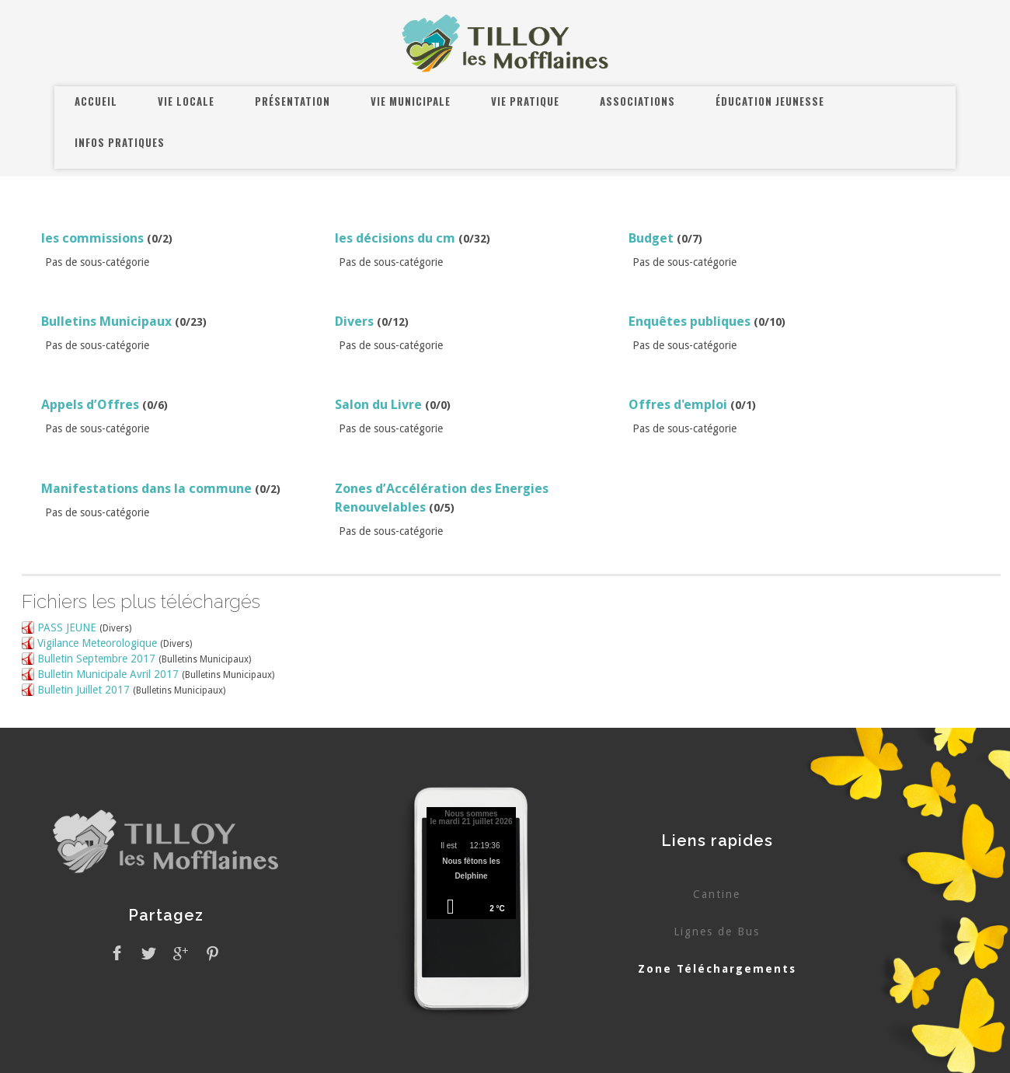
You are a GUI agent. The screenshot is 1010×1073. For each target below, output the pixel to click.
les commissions (92, 238)
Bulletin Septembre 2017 (96, 658)
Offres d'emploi (678, 404)
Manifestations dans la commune (146, 488)
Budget (651, 238)
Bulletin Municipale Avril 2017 (108, 674)
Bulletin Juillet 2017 (83, 689)
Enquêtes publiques (690, 321)
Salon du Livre (378, 404)
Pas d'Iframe (471, 865)
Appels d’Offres (90, 404)
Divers (354, 321)
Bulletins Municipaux (106, 321)
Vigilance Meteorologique (97, 643)
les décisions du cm (395, 238)
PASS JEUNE (66, 627)
